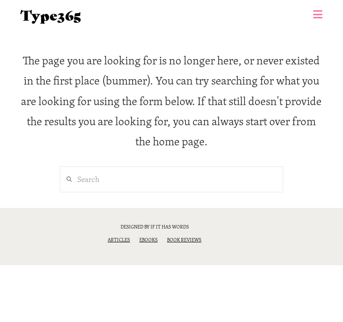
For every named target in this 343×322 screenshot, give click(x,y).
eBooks (148, 240)
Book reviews (184, 240)
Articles (119, 240)
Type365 (51, 14)
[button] (317, 14)
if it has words (170, 227)
